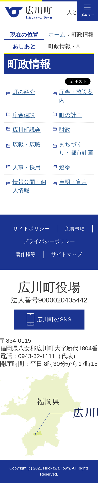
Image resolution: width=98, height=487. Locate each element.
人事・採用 (26, 167)
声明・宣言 (73, 182)
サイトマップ (66, 254)
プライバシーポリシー (49, 241)
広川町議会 (26, 129)
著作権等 (26, 254)
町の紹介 (23, 92)
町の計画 (70, 115)
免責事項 (75, 228)
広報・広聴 (26, 144)
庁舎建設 (23, 115)
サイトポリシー (31, 228)
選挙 (64, 167)
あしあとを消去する (82, 46)
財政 (64, 129)
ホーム (57, 34)
